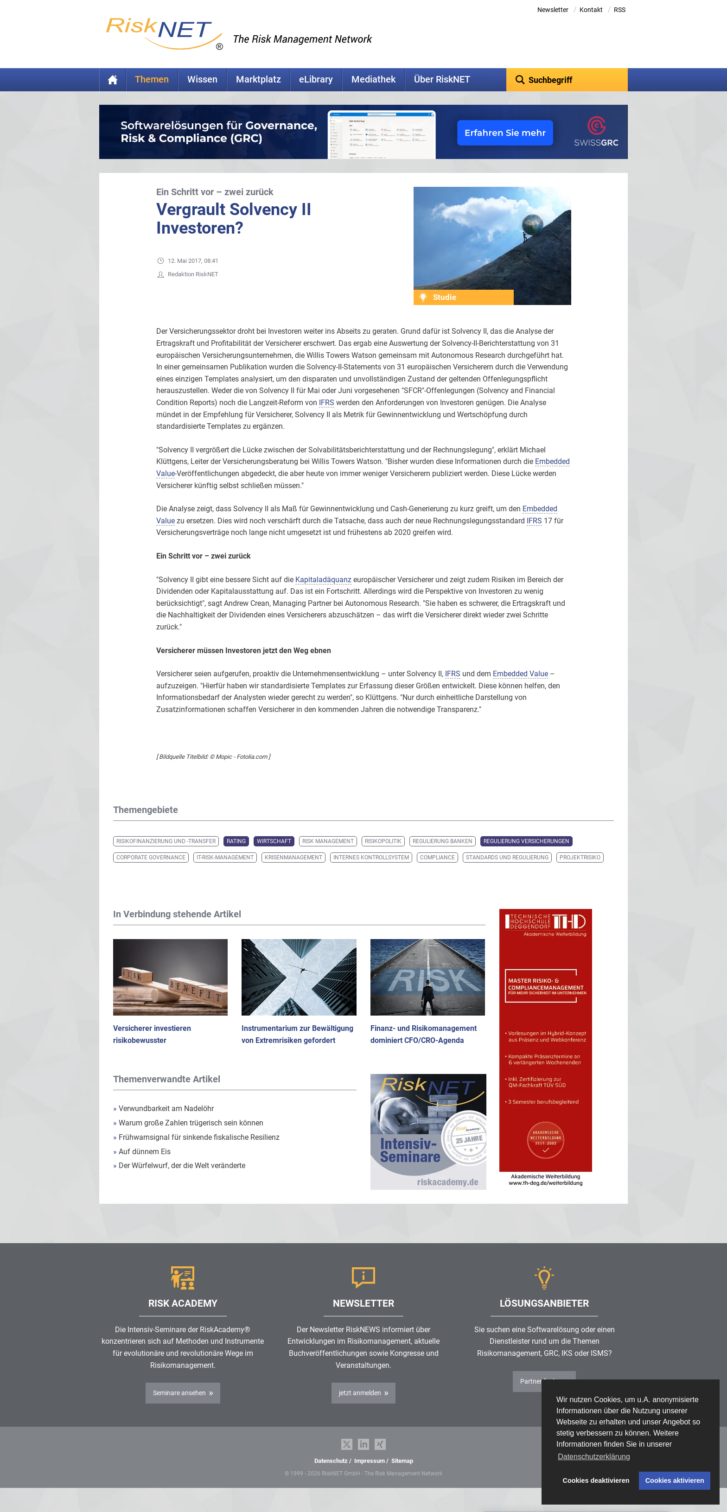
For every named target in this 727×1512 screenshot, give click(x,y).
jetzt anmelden (360, 1407)
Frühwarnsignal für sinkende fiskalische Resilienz (196, 1151)
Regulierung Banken (442, 855)
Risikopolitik (383, 855)
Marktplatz (258, 79)
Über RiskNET (442, 79)
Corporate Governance (150, 872)
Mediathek (373, 79)
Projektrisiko (580, 872)
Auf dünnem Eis (142, 1166)
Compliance (437, 872)
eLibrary (316, 79)
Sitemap (402, 1475)
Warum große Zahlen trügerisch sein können (188, 1137)
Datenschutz (331, 1475)
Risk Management (328, 855)
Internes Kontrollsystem (371, 872)
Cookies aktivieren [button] (674, 1480)
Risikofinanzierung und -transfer (166, 855)
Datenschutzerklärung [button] (594, 1457)
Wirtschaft (274, 855)
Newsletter (552, 9)
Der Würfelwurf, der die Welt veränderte (179, 1179)
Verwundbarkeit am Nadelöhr (163, 1122)
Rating (236, 855)
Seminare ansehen (179, 1407)
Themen (152, 79)
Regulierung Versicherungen (526, 855)
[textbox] (567, 80)
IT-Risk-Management (225, 872)
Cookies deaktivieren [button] (596, 1480)
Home (112, 79)
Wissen (202, 79)
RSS (619, 9)
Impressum (369, 1475)
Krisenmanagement (293, 872)
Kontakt (591, 9)
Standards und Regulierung (507, 872)
